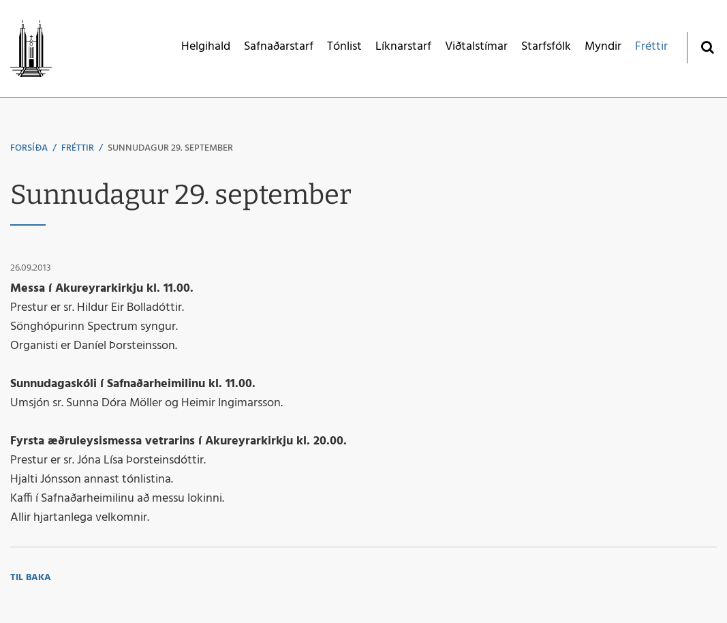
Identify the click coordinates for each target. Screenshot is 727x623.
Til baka (30, 578)
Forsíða (29, 148)
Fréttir (77, 148)
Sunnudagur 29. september (170, 148)
